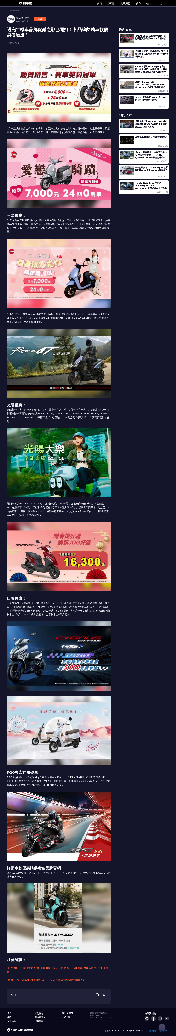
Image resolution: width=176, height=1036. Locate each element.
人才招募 (66, 1016)
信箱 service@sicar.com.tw (100, 1017)
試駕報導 (39, 1013)
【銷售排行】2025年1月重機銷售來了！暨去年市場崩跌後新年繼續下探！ (47, 979)
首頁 (99, 3)
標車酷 (111, 3)
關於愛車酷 (67, 1013)
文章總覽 (125, 3)
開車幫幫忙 (40, 1017)
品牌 (9, 1017)
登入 (148, 3)
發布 (138, 3)
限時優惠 (39, 1021)
